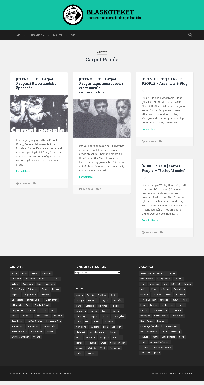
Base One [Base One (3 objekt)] (171, 274)
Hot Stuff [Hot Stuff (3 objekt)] (160, 296)
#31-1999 (25, 184)
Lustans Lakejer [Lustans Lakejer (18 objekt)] (35, 302)
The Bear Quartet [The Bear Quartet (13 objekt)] (49, 324)
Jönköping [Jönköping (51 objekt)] (81, 312)
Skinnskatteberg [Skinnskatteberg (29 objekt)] (98, 334)
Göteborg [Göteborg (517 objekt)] (90, 307)
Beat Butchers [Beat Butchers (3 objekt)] (147, 280)
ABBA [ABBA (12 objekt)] (24, 274)
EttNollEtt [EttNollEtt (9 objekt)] (176, 285)
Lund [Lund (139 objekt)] (87, 323)
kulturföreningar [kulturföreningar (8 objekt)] (148, 307)
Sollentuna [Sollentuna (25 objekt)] (115, 334)
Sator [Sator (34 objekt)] (55, 313)
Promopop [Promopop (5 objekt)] (181, 318)
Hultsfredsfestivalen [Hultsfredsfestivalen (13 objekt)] (178, 296)
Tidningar (36, 35)
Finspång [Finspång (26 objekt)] (119, 301)
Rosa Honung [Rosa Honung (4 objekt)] (146, 335)
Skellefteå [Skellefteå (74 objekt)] (81, 334)
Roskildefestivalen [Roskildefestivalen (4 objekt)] (166, 335)
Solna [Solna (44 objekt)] (78, 340)
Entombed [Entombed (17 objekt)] (33, 291)
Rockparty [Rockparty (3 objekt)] (145, 329)
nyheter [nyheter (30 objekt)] (160, 313)
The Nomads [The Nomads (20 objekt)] (38, 329)
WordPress (63, 377)
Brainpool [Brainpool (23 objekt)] (16, 280)
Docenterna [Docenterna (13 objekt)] (28, 285)
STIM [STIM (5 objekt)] (142, 346)
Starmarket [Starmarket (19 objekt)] (27, 318)
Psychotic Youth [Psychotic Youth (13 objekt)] (43, 307)
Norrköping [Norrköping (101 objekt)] (81, 329)
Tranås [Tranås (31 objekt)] (79, 346)
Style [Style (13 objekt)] (39, 318)
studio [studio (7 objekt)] (152, 346)
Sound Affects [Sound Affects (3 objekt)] (184, 340)
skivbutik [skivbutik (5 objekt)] (158, 340)
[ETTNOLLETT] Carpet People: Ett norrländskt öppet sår (36, 84)
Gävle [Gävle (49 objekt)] (78, 307)
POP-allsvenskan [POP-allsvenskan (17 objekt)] (148, 318)
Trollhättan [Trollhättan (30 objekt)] (92, 346)
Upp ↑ (190, 377)
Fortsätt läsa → (25, 172)
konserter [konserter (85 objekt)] (179, 302)
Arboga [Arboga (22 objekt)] (79, 296)
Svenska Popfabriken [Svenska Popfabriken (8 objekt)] (170, 346)
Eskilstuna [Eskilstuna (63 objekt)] (93, 301)
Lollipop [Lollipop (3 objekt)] (174, 307)
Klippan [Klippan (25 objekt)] (106, 312)
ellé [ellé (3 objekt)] (166, 285)
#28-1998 (151, 147)
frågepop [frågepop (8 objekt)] (177, 291)
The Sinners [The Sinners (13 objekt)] (53, 329)
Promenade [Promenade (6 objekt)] (166, 318)
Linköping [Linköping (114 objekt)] (80, 318)
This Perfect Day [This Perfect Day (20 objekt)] (38, 335)
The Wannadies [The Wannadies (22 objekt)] (19, 335)
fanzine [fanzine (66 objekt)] (143, 291)
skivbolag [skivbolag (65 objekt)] (145, 340)
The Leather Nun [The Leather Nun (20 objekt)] (19, 329)
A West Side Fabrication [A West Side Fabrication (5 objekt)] (151, 274)
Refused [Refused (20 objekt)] (31, 313)
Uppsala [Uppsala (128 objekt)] (80, 351)
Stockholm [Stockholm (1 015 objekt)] (91, 340)
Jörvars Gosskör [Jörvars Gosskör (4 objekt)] (162, 302)
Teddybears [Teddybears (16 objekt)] (30, 324)
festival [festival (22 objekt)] (155, 291)
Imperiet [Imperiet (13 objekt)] (16, 296)
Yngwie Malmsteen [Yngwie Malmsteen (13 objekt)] (34, 340)
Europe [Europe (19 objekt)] (45, 291)
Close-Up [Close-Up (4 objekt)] (180, 280)
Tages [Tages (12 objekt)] (49, 318)
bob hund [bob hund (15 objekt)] (47, 274)
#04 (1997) (151, 233)
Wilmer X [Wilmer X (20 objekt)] (16, 340)
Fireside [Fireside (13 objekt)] (57, 291)
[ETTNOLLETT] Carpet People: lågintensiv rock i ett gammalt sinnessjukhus (101, 86)
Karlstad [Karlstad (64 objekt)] (95, 312)
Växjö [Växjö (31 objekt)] (104, 351)
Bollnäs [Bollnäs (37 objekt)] (91, 296)
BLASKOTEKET (28, 377)
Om (73, 35)
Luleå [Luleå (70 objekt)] (78, 323)
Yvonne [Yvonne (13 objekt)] (50, 340)
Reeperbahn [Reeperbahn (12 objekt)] (17, 313)
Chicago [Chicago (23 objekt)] (80, 301)
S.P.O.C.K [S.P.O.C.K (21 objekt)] (44, 313)
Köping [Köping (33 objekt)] (117, 312)
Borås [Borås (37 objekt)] (114, 296)
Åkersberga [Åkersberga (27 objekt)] (116, 351)
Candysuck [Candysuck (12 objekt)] (30, 280)
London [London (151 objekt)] (106, 318)
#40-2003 (88, 190)
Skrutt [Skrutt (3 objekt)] (170, 340)
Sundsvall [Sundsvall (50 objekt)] (118, 340)
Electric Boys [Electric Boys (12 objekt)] (18, 291)
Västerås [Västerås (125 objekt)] (92, 351)
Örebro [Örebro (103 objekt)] (79, 357)
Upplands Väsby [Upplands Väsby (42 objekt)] (119, 346)
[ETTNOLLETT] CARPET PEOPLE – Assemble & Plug (163, 84)
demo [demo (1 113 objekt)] (143, 285)
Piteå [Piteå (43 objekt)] (107, 329)
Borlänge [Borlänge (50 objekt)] (103, 296)
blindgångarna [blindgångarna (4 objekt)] (164, 280)
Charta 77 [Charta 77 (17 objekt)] (44, 280)
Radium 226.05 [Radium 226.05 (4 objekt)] (147, 324)
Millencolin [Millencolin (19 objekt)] (17, 307)
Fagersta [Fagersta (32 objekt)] (106, 301)
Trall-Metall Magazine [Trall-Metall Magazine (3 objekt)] (150, 357)
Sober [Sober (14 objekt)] (15, 318)
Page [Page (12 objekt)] (28, 307)
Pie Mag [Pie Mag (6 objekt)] (172, 313)
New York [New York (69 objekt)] (109, 323)
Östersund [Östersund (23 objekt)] (92, 357)
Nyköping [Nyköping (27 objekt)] (95, 329)
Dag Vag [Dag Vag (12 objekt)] (58, 280)
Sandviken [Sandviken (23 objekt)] (119, 329)
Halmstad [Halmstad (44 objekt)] (103, 307)
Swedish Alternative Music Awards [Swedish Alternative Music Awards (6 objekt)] (156, 351)
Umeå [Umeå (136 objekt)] (104, 346)
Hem (18, 35)
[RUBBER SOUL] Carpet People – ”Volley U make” (164, 168)
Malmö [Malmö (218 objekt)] (97, 323)
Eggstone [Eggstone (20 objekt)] (51, 285)
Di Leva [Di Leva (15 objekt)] (15, 285)
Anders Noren (174, 377)
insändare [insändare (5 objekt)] (145, 302)
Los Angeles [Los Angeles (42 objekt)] (120, 318)
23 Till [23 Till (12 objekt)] (15, 274)
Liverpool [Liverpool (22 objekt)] (94, 318)
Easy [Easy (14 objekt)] (40, 285)
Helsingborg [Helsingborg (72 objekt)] (118, 307)
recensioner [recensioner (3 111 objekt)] (164, 324)
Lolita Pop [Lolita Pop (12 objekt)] (46, 296)
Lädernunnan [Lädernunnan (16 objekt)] (53, 302)
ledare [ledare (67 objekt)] (163, 307)
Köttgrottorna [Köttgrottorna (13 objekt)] (30, 296)
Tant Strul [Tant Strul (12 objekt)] (16, 324)
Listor (58, 35)
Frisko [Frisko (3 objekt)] (166, 291)
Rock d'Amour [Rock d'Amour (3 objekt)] (181, 324)
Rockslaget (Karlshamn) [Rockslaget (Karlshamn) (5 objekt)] (165, 329)
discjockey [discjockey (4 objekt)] (155, 285)
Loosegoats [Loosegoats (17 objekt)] (17, 302)
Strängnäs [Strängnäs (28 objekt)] (105, 340)
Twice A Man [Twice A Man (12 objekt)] (56, 335)
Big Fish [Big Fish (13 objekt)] (35, 274)
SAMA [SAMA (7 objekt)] (182, 335)
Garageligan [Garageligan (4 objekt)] (146, 296)
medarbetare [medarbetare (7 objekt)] (146, 313)
